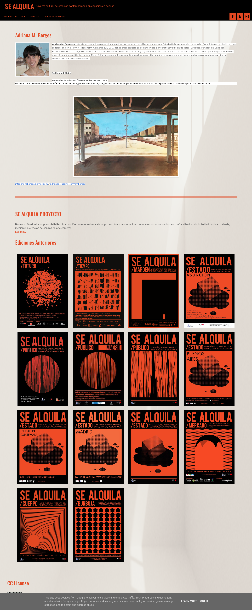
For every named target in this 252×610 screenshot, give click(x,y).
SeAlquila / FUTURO (14, 16)
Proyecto (34, 16)
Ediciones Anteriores (55, 16)
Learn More (189, 601)
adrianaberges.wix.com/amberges (67, 184)
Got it (204, 601)
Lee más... (21, 231)
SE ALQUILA (19, 6)
